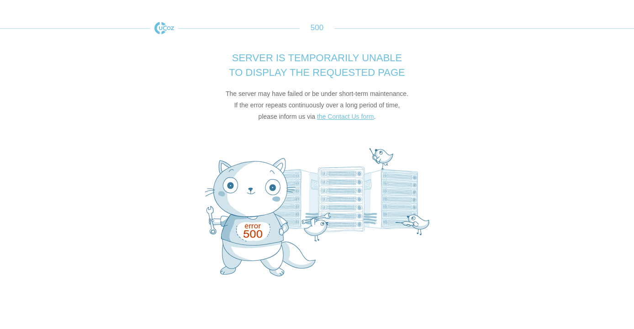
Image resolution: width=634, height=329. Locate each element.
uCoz (164, 28)
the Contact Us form (345, 116)
